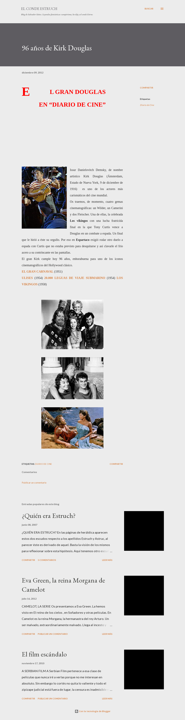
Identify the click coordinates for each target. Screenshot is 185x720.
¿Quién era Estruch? (49, 515)
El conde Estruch (39, 8)
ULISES (28, 278)
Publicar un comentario (34, 482)
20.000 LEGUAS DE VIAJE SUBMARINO (74, 278)
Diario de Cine (147, 105)
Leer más (107, 560)
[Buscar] (149, 9)
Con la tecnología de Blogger (92, 711)
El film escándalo (44, 654)
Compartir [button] (146, 87)
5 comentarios (47, 560)
